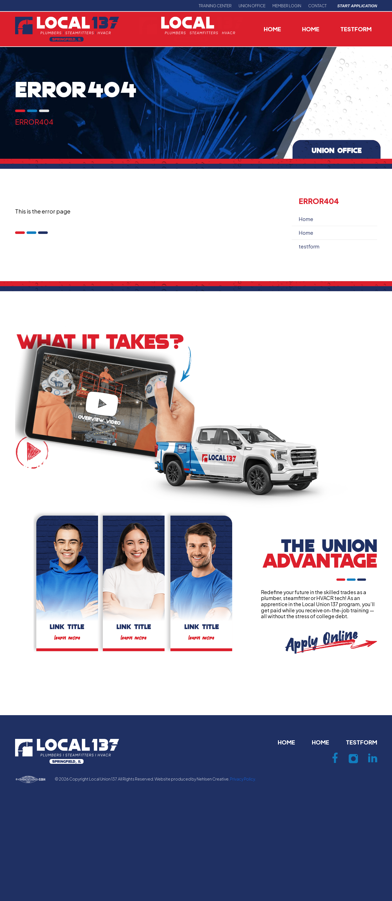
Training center (215, 5)
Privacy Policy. (243, 778)
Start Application (357, 6)
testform (356, 28)
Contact (317, 5)
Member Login (286, 5)
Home (272, 28)
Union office (252, 5)
